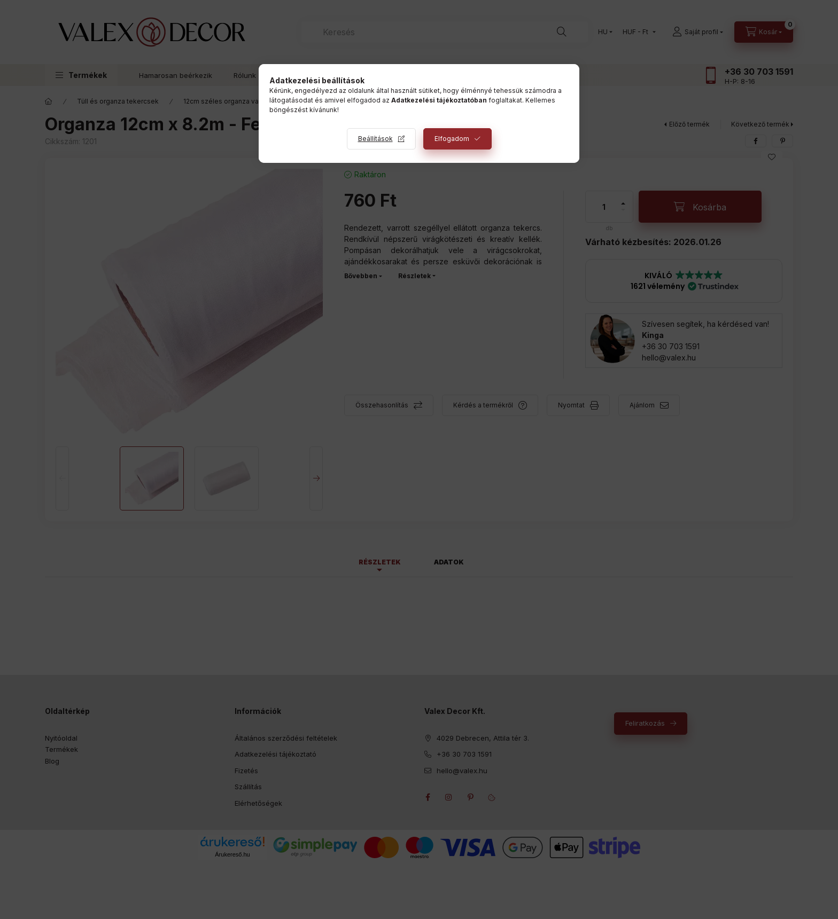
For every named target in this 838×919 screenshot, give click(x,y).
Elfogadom (451, 139)
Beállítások (375, 139)
